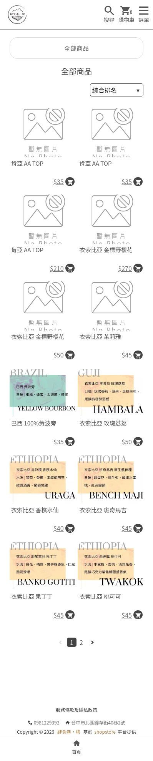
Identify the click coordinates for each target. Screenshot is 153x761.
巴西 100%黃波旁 (33, 423)
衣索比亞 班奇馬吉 (102, 510)
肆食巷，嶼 (68, 731)
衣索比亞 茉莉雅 (100, 336)
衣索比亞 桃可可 (100, 596)
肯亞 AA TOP (27, 163)
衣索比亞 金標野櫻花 (105, 250)
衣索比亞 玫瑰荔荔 (102, 423)
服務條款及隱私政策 (76, 709)
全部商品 (76, 48)
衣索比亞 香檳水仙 (34, 510)
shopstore (105, 731)
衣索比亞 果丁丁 (32, 596)
